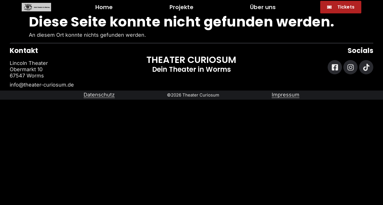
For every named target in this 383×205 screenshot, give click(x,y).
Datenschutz (99, 95)
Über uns (263, 7)
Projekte (181, 7)
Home (104, 7)
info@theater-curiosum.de (42, 85)
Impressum (285, 95)
